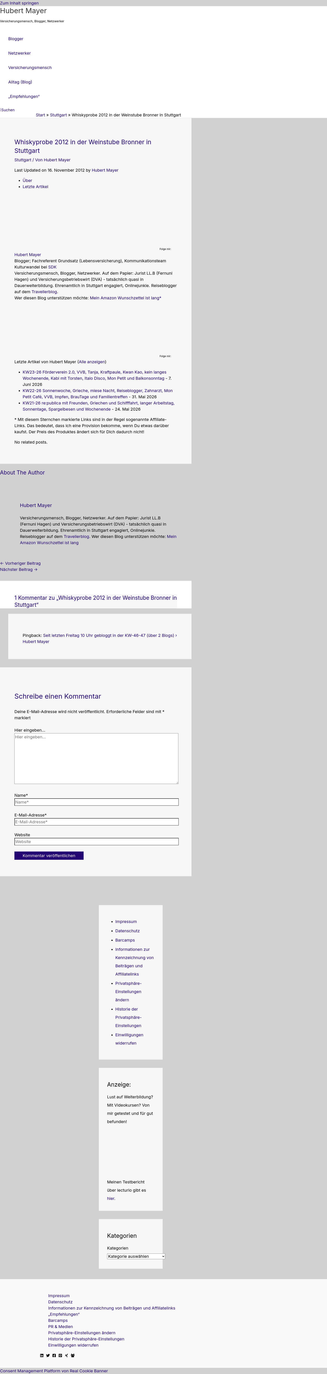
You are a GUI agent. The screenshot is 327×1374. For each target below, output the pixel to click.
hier (110, 1198)
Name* (21, 795)
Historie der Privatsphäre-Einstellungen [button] (128, 1017)
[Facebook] (54, 1355)
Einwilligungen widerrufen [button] (73, 1345)
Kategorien (117, 1248)
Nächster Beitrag (19, 569)
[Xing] (66, 1355)
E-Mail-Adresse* (30, 815)
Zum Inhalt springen (19, 3)
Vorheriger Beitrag (20, 563)
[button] (7, 110)
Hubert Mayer (23, 10)
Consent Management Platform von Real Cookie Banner (54, 1370)
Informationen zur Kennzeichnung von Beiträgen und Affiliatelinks (111, 1308)
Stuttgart (22, 159)
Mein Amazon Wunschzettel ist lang (124, 297)
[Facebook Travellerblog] (73, 1355)
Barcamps (125, 940)
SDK (52, 267)
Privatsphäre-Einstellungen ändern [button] (128, 991)
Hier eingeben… (29, 730)
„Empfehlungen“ (64, 1314)
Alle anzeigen (92, 361)
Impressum (126, 921)
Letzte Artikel (35, 186)
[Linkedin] (42, 1355)
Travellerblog (44, 291)
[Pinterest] (60, 1355)
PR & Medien (60, 1326)
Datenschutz (127, 930)
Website (22, 834)
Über (27, 180)
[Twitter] (48, 1355)
